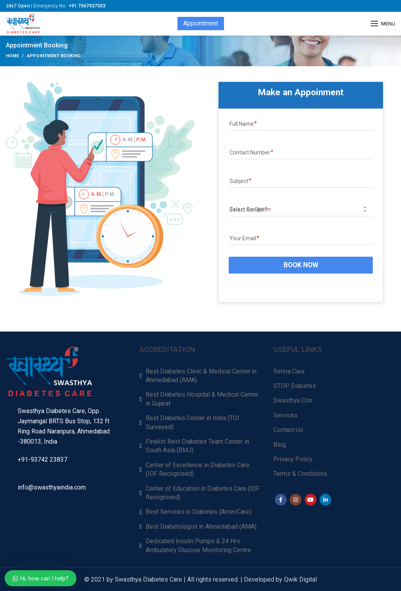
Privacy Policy (292, 459)
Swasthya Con (292, 400)
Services (285, 415)
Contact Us (288, 429)
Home (12, 55)
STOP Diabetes (294, 386)
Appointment (200, 23)
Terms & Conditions (300, 473)
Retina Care (289, 371)
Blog (279, 444)
